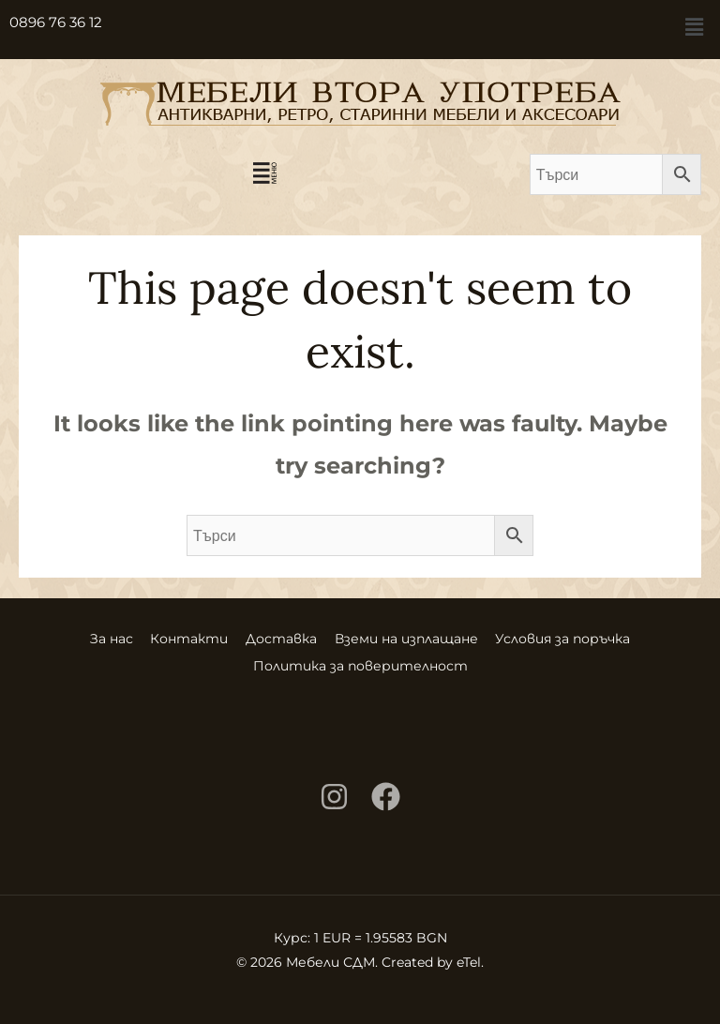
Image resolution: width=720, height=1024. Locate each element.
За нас (86, 636)
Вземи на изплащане (418, 636)
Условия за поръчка (587, 636)
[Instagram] (334, 790)
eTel (469, 955)
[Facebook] (385, 790)
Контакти (177, 636)
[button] (695, 27)
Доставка (281, 636)
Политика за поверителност (360, 661)
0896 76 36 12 (55, 22)
